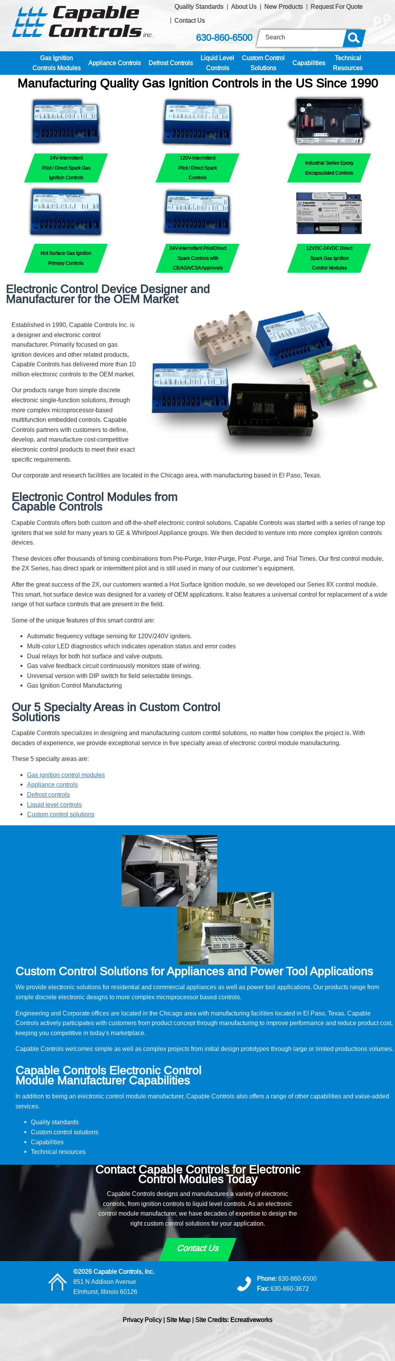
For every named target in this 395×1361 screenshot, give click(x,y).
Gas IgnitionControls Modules (56, 62)
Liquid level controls (54, 804)
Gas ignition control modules (66, 774)
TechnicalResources (348, 62)
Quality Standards (198, 6)
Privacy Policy (142, 1319)
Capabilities (308, 62)
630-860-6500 (224, 38)
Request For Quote (337, 6)
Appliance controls (52, 784)
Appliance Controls (114, 62)
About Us (244, 6)
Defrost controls (48, 794)
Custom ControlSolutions (263, 62)
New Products (283, 6)
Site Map (178, 1319)
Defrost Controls (171, 62)
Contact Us (189, 20)
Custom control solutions (61, 814)
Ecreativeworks (251, 1319)
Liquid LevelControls (217, 62)
